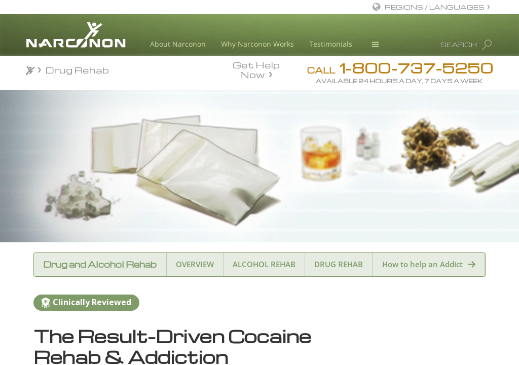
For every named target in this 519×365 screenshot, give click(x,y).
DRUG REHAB (338, 264)
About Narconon (178, 44)
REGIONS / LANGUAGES (435, 7)
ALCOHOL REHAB (264, 264)
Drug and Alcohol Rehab (100, 264)
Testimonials (330, 44)
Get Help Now (256, 69)
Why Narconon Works (257, 44)
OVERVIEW (195, 264)
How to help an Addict (422, 264)
